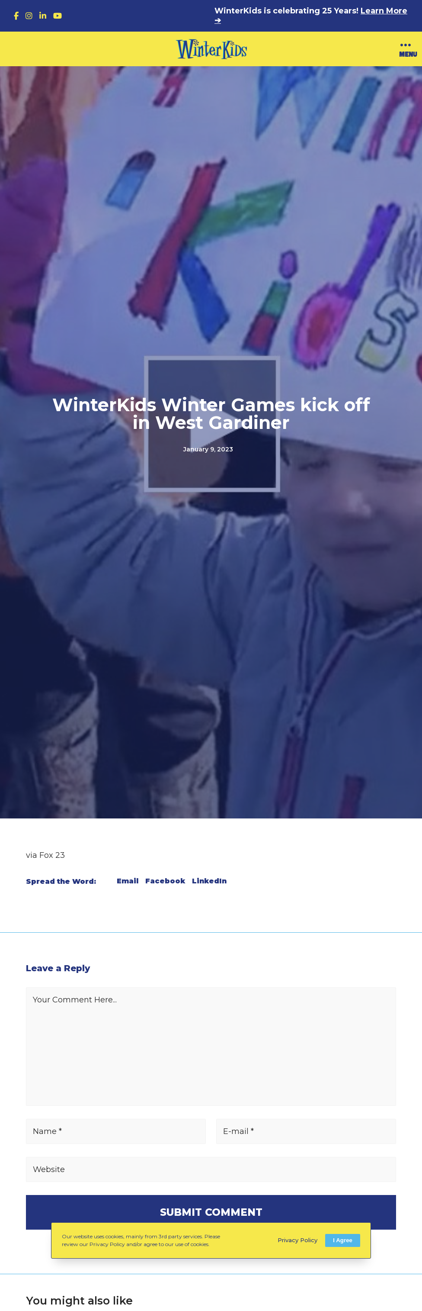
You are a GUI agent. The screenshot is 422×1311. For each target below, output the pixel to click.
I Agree (342, 1240)
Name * (47, 1131)
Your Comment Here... (75, 1000)
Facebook (165, 881)
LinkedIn (209, 881)
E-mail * (238, 1131)
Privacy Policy (297, 1240)
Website (49, 1169)
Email (127, 881)
